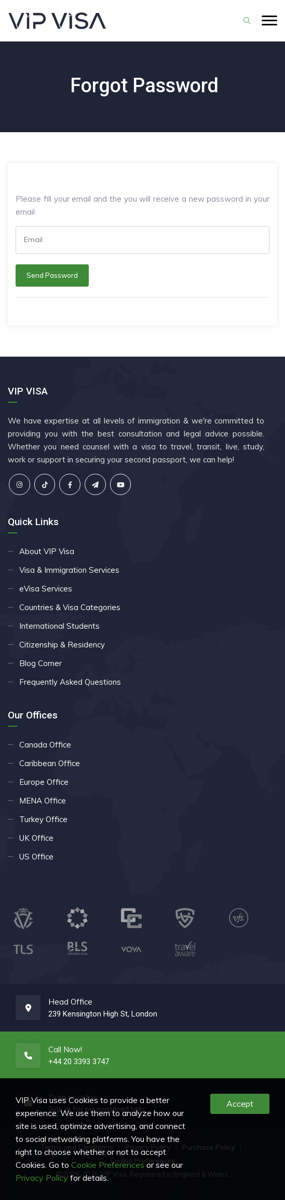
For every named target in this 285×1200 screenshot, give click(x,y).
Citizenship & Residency (62, 645)
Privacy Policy (42, 1178)
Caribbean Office (49, 763)
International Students (59, 626)
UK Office (36, 838)
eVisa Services (45, 589)
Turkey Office (43, 819)
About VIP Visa (46, 551)
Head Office (70, 1002)
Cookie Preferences (107, 1165)
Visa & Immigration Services (69, 570)
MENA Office (42, 801)
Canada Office (45, 745)
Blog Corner (40, 663)
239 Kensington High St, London (102, 1014)
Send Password (52, 275)
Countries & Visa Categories (69, 607)
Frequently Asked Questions (70, 682)
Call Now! (65, 1049)
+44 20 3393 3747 (78, 1061)
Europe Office (44, 782)
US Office (36, 857)
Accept (239, 1103)
